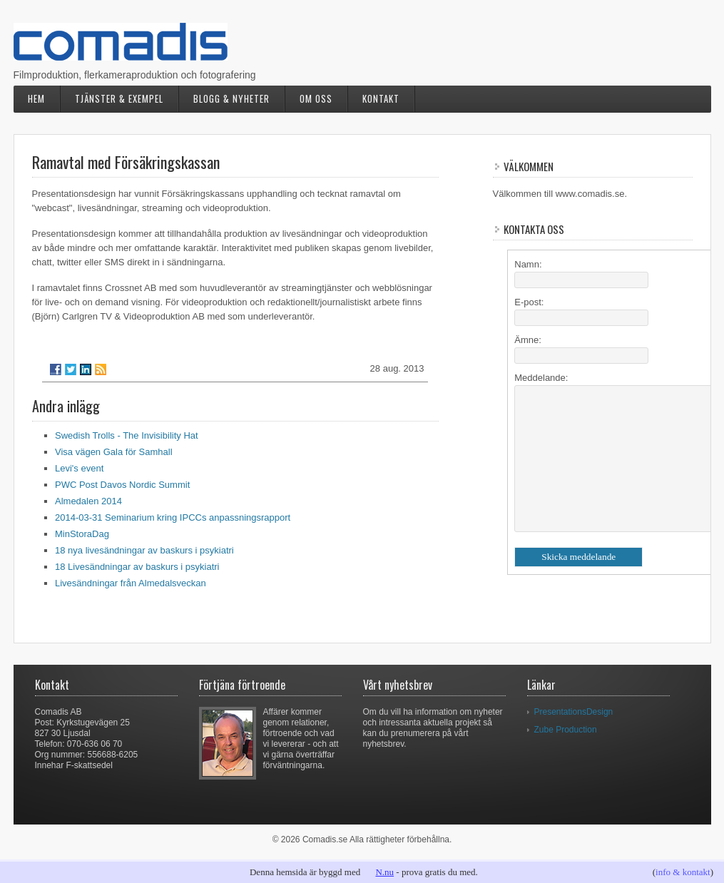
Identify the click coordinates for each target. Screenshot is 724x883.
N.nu (384, 872)
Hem (36, 98)
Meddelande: (541, 377)
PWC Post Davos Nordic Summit (122, 484)
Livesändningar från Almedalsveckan (130, 583)
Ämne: (527, 340)
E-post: (529, 302)
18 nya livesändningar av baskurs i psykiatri (144, 550)
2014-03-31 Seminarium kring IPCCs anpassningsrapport (172, 517)
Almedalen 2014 (88, 501)
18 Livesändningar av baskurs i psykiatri (137, 566)
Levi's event (79, 468)
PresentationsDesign (573, 712)
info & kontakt (683, 872)
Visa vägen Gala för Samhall (114, 451)
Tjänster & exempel (119, 98)
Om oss (316, 98)
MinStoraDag (82, 534)
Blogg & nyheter (231, 98)
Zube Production (565, 730)
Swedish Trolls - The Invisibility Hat (126, 435)
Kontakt (380, 98)
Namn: (527, 264)
